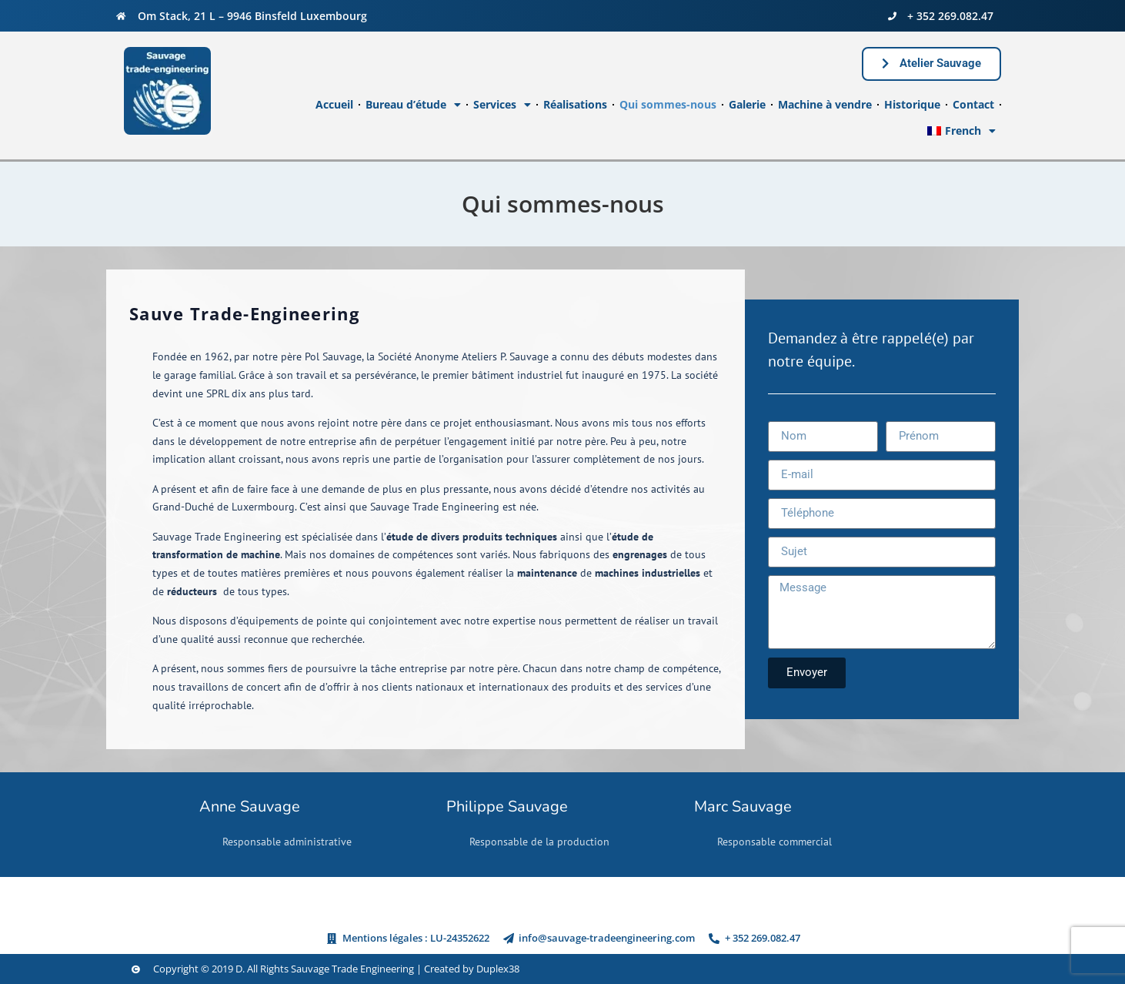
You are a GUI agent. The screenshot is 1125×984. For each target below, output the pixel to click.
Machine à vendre (825, 104)
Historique (912, 104)
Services (502, 105)
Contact (973, 104)
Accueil (334, 104)
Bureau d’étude (413, 105)
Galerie (747, 104)
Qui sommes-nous (667, 104)
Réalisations (575, 104)
